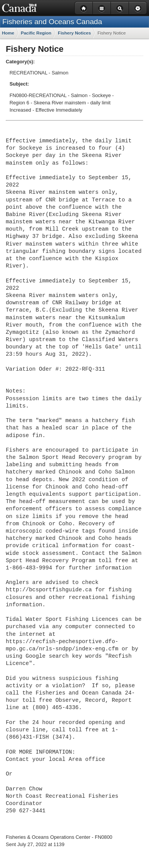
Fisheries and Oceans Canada (52, 22)
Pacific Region (36, 33)
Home (8, 33)
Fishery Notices (74, 33)
